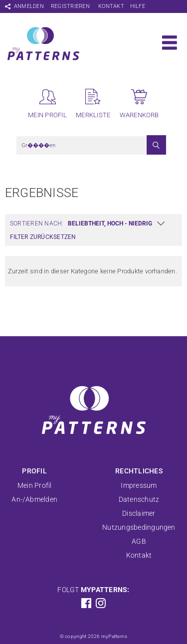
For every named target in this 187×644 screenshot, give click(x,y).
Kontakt (111, 6)
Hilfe (137, 6)
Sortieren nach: (36, 223)
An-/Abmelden (34, 499)
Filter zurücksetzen (43, 237)
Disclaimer (138, 513)
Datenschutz (139, 499)
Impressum (139, 485)
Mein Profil (34, 485)
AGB (139, 541)
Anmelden (29, 6)
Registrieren (70, 6)
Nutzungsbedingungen (139, 527)
